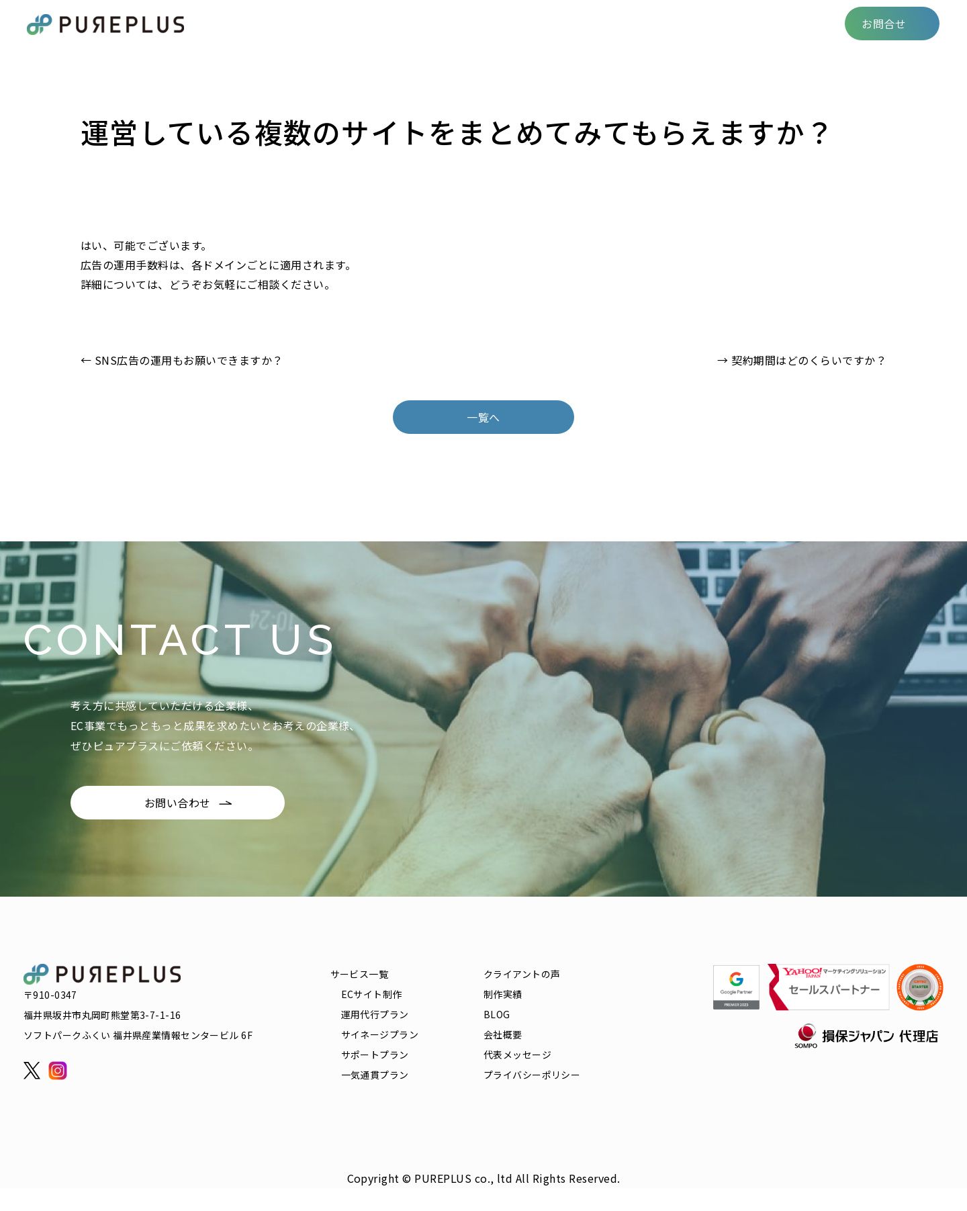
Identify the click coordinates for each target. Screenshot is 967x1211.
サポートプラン (375, 1054)
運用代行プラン (375, 1014)
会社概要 (803, 23)
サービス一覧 (408, 23)
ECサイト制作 (371, 994)
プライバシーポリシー (531, 1074)
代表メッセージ (517, 1054)
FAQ (680, 23)
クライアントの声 (500, 23)
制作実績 (582, 23)
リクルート (736, 23)
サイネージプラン (379, 1034)
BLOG (637, 23)
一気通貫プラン (375, 1074)
